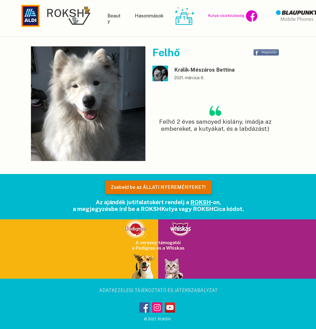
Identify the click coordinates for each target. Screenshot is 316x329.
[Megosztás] (266, 52)
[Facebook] (144, 307)
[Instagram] (157, 307)
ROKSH (200, 202)
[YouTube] (170, 307)
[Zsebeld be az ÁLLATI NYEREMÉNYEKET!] (158, 187)
